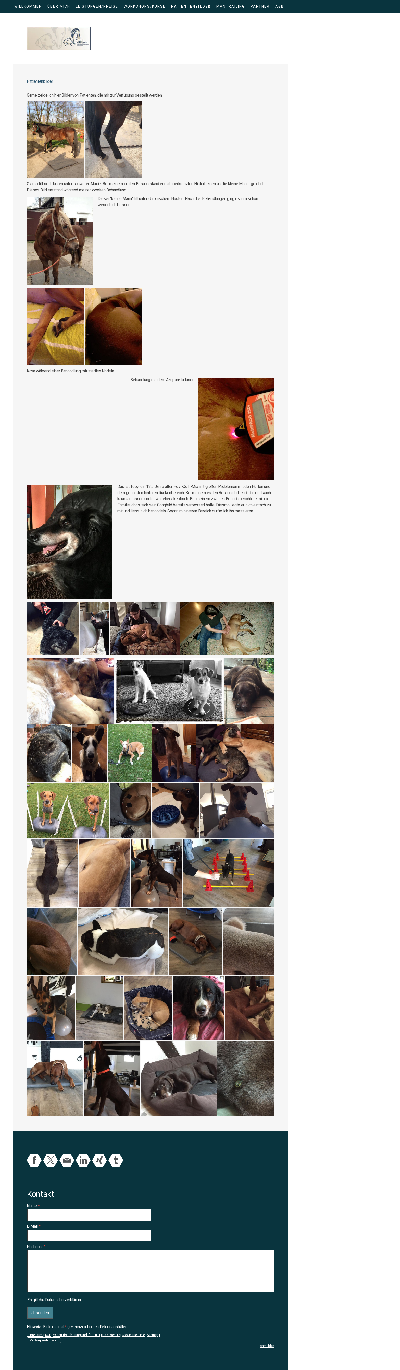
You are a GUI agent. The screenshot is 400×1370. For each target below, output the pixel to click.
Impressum (35, 1335)
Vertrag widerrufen (44, 1340)
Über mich (58, 6)
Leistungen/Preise (97, 6)
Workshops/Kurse (145, 6)
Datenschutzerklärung (63, 1299)
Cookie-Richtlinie (133, 1335)
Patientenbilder (191, 6)
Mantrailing (230, 6)
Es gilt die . (55, 1299)
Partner (260, 6)
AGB (279, 6)
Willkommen (28, 6)
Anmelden (267, 1346)
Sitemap (152, 1335)
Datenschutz (111, 1335)
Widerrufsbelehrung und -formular (76, 1335)
